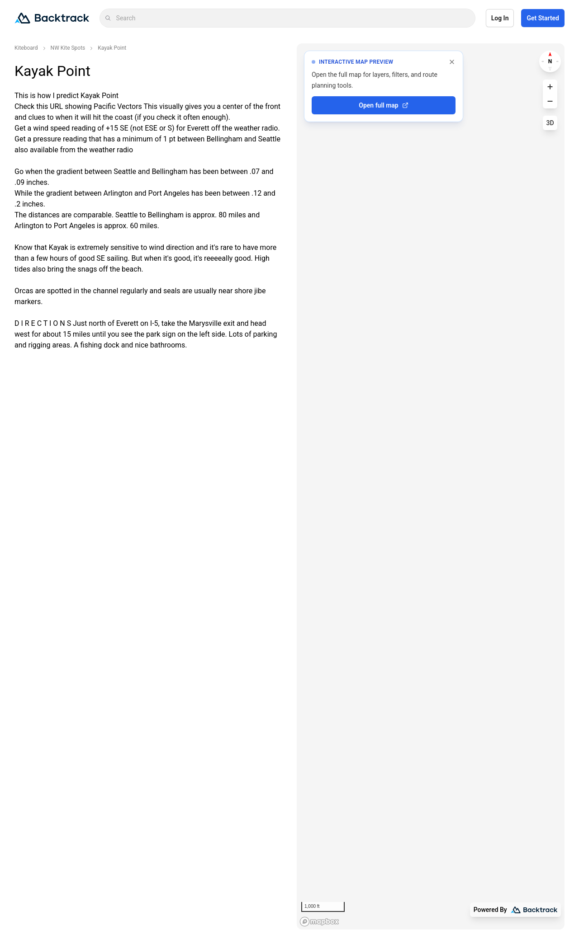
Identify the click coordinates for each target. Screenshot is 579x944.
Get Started (543, 18)
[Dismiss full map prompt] (451, 61)
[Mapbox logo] (319, 921)
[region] (431, 486)
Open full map (383, 105)
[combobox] (293, 18)
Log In (500, 18)
